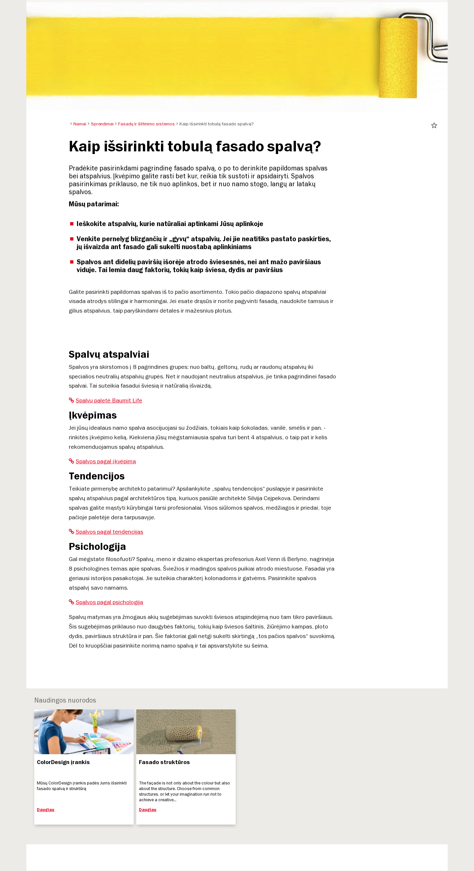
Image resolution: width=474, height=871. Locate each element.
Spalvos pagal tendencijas (106, 531)
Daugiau (45, 809)
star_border (434, 125)
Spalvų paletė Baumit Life (105, 400)
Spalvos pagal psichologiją (106, 602)
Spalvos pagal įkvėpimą (102, 461)
